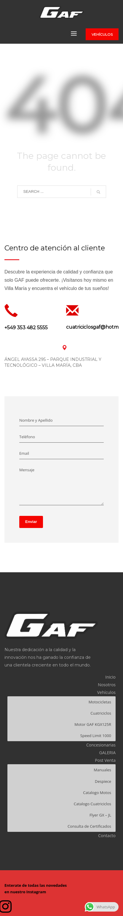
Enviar (31, 521)
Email (24, 453)
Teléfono (27, 436)
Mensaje (26, 469)
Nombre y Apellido (36, 420)
